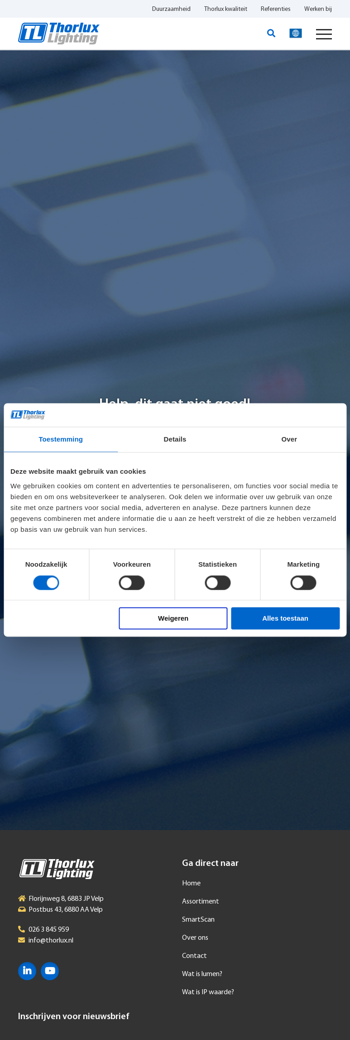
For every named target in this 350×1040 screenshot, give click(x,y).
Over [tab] (289, 439)
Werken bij (318, 9)
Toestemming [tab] (60, 439)
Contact (194, 956)
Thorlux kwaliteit (225, 9)
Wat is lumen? (202, 974)
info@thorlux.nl (51, 940)
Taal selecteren (295, 33)
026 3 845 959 (49, 929)
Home (191, 883)
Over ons (195, 938)
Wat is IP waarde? (208, 992)
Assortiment (200, 901)
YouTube (50, 971)
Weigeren (173, 618)
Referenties (276, 9)
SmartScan (198, 919)
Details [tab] (175, 439)
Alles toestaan (285, 618)
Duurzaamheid (171, 9)
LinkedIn (27, 971)
